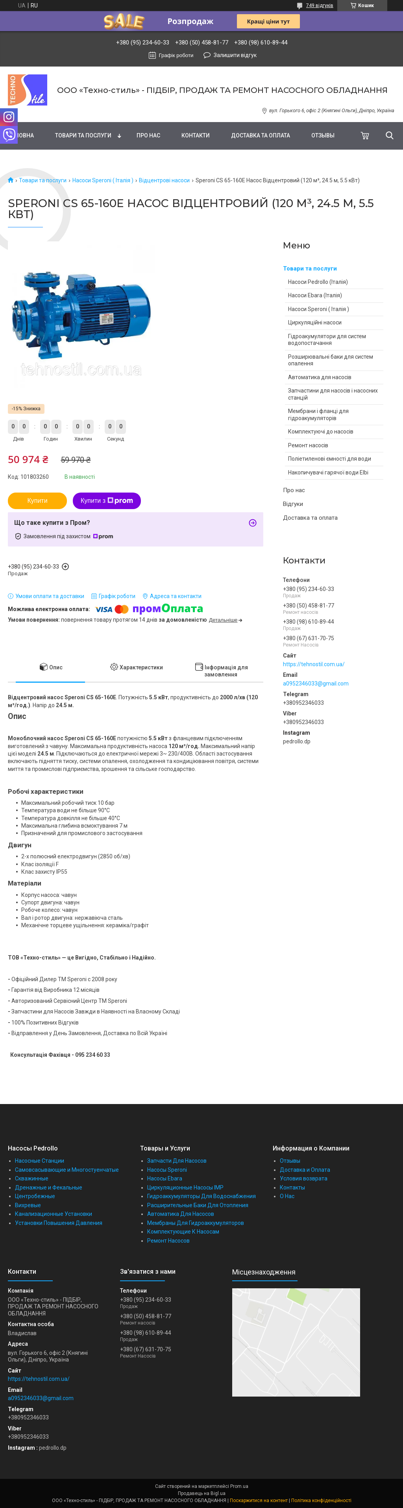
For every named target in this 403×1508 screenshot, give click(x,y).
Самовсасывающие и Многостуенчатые (67, 1170)
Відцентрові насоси (164, 180)
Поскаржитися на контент (259, 1500)
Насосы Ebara (164, 1178)
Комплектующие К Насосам (183, 1231)
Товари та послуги (83, 135)
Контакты (292, 1187)
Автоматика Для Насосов (180, 1214)
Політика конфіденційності (321, 1500)
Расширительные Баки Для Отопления (197, 1205)
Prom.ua (239, 1486)
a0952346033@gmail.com (316, 683)
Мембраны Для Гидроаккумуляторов (195, 1223)
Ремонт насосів (308, 445)
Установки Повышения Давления (58, 1223)
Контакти (195, 135)
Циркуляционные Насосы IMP (185, 1187)
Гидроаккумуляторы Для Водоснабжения (201, 1196)
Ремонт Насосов (168, 1241)
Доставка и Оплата (305, 1170)
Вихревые (28, 1205)
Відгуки (293, 504)
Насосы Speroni (167, 1170)
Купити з (107, 500)
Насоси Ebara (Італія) (315, 295)
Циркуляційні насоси (315, 322)
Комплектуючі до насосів (320, 431)
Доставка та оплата (260, 135)
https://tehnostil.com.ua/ (314, 664)
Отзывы (323, 135)
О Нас (287, 1196)
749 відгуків (319, 5)
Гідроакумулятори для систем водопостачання (327, 339)
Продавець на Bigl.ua (202, 1493)
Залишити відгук (235, 55)
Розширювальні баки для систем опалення (330, 360)
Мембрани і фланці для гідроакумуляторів (318, 414)
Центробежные (35, 1196)
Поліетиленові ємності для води (329, 459)
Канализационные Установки (53, 1214)
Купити (37, 500)
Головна (21, 135)
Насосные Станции (39, 1161)
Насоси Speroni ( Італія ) (102, 180)
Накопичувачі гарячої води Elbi (328, 472)
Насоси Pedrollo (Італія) (318, 282)
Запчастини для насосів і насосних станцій (333, 394)
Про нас (148, 135)
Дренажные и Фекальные (48, 1187)
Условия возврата (303, 1178)
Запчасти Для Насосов (177, 1161)
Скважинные (31, 1178)
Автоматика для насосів (319, 377)
